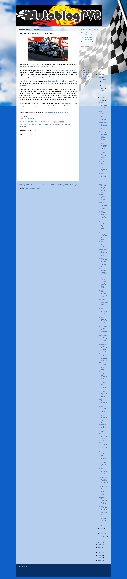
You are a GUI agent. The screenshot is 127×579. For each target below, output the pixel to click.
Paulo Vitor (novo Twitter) (27, 118)
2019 (99, 74)
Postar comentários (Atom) (33, 188)
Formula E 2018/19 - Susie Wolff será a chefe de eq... (103, 215)
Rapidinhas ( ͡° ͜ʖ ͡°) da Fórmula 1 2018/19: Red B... (103, 348)
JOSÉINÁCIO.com (86, 34)
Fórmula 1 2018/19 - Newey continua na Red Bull (102, 188)
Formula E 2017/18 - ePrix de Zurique (102, 409)
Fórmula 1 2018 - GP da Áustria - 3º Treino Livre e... (103, 106)
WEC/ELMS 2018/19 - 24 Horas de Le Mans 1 (102, 366)
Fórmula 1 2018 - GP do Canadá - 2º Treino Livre (103, 446)
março (102, 533)
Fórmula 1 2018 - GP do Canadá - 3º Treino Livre (103, 437)
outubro (102, 88)
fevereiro (102, 536)
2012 (99, 555)
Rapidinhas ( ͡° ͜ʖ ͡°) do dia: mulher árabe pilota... (103, 252)
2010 (99, 560)
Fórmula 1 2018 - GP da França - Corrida (103, 244)
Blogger (83, 574)
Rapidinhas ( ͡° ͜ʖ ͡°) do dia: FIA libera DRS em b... (103, 428)
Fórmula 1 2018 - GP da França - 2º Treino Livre (103, 312)
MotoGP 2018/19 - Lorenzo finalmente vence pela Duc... (103, 521)
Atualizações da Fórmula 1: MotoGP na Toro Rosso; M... (103, 500)
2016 (99, 544)
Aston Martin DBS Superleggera (103, 168)
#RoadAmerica (23, 126)
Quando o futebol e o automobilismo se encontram (103, 303)
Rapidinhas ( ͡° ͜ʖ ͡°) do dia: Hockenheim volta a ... (103, 155)
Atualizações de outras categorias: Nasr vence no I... (103, 481)
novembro (103, 84)
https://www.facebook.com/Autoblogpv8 (57, 112)
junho (101, 100)
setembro (102, 90)
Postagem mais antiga (67, 185)
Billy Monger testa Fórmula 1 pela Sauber (103, 205)
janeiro (102, 539)
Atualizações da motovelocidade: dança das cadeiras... (103, 490)
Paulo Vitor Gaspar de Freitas (86, 72)
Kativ (70, 574)
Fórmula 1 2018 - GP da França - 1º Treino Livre (103, 321)
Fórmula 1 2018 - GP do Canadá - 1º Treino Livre (103, 472)
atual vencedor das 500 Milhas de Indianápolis (61, 81)
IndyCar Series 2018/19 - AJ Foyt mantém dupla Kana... (102, 282)
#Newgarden (60, 124)
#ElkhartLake (38, 124)
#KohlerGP (52, 124)
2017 (99, 542)
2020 (99, 72)
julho (101, 97)
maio (101, 528)
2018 (99, 77)
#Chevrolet (30, 124)
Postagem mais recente (29, 185)
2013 (99, 552)
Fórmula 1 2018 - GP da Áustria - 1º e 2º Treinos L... (103, 145)
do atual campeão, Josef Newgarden (64, 71)
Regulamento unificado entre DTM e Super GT (103, 272)
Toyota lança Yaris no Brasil (103, 464)
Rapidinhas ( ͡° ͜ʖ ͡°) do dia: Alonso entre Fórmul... (103, 393)
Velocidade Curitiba (87, 39)
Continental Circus (86, 37)
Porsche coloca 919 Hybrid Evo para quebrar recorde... (103, 135)
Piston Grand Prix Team (88, 42)
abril (101, 531)
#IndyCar (45, 124)
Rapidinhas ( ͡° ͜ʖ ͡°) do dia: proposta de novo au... (103, 456)
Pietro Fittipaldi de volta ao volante (103, 197)
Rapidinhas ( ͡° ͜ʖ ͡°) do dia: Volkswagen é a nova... (103, 226)
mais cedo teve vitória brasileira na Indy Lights (38, 66)
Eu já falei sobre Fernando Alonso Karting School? (103, 115)
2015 (99, 547)
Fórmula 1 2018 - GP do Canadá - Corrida (103, 401)
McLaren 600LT (102, 162)
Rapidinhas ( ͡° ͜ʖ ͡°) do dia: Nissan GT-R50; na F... (103, 125)
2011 (99, 558)
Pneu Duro (84, 32)
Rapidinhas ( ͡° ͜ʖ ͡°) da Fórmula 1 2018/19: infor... (103, 339)
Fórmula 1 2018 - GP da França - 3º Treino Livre (103, 293)
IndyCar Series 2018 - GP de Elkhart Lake (103, 236)
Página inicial (48, 185)
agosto (102, 95)
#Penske (67, 124)
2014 (99, 550)
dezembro (103, 79)
